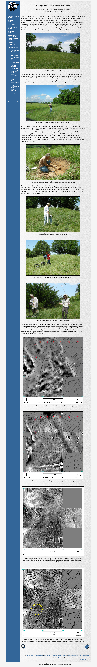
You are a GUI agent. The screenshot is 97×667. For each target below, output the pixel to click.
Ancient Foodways (13, 36)
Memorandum (14, 55)
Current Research (12, 35)
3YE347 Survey (15, 66)
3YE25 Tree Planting (14, 72)
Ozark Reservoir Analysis (15, 87)
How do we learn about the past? (34, 655)
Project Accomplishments (14, 50)
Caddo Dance (12, 44)
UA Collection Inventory (14, 65)
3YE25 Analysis (15, 82)
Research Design (14, 47)
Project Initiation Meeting (13, 52)
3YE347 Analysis (13, 80)
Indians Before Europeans (11, 21)
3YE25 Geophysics (14, 75)
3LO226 (11, 42)
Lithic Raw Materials (13, 90)
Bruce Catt (11, 41)
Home (23, 655)
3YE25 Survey (14, 70)
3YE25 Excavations (14, 77)
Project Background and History (13, 102)
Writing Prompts (12, 95)
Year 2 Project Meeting (14, 92)
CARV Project (12, 45)
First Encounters (12, 24)
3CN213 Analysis (13, 84)
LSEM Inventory (15, 62)
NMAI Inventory (15, 57)
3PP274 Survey (15, 68)
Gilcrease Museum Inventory (13, 59)
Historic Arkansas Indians (74, 655)
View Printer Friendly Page (85, 659)
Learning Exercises (12, 98)
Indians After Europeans (11, 32)
